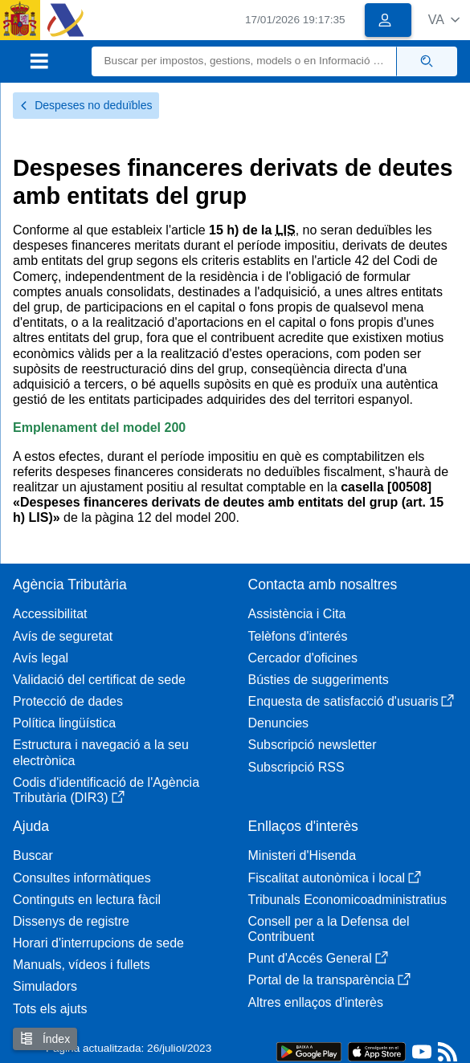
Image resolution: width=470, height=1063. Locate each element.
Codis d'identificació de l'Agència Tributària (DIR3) (106, 790)
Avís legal (40, 658)
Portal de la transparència (329, 980)
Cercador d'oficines (303, 658)
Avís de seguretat (62, 636)
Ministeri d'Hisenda (302, 855)
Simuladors (45, 986)
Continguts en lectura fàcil (87, 899)
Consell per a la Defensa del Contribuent (329, 928)
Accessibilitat (50, 614)
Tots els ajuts (50, 1009)
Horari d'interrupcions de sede (98, 943)
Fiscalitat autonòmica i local (335, 878)
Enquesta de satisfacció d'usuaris (351, 701)
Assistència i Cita (297, 614)
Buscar (33, 855)
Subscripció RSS (296, 767)
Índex (45, 1038)
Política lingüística (64, 723)
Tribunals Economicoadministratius (348, 899)
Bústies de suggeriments (318, 679)
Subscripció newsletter (312, 744)
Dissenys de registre (71, 921)
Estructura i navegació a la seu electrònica (101, 752)
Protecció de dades (68, 701)
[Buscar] (245, 61)
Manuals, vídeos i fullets (81, 964)
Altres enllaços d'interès (315, 1002)
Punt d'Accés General (318, 958)
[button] (444, 20)
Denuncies (278, 723)
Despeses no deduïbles (86, 105)
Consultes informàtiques (82, 878)
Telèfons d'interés (298, 636)
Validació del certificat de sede (99, 679)
